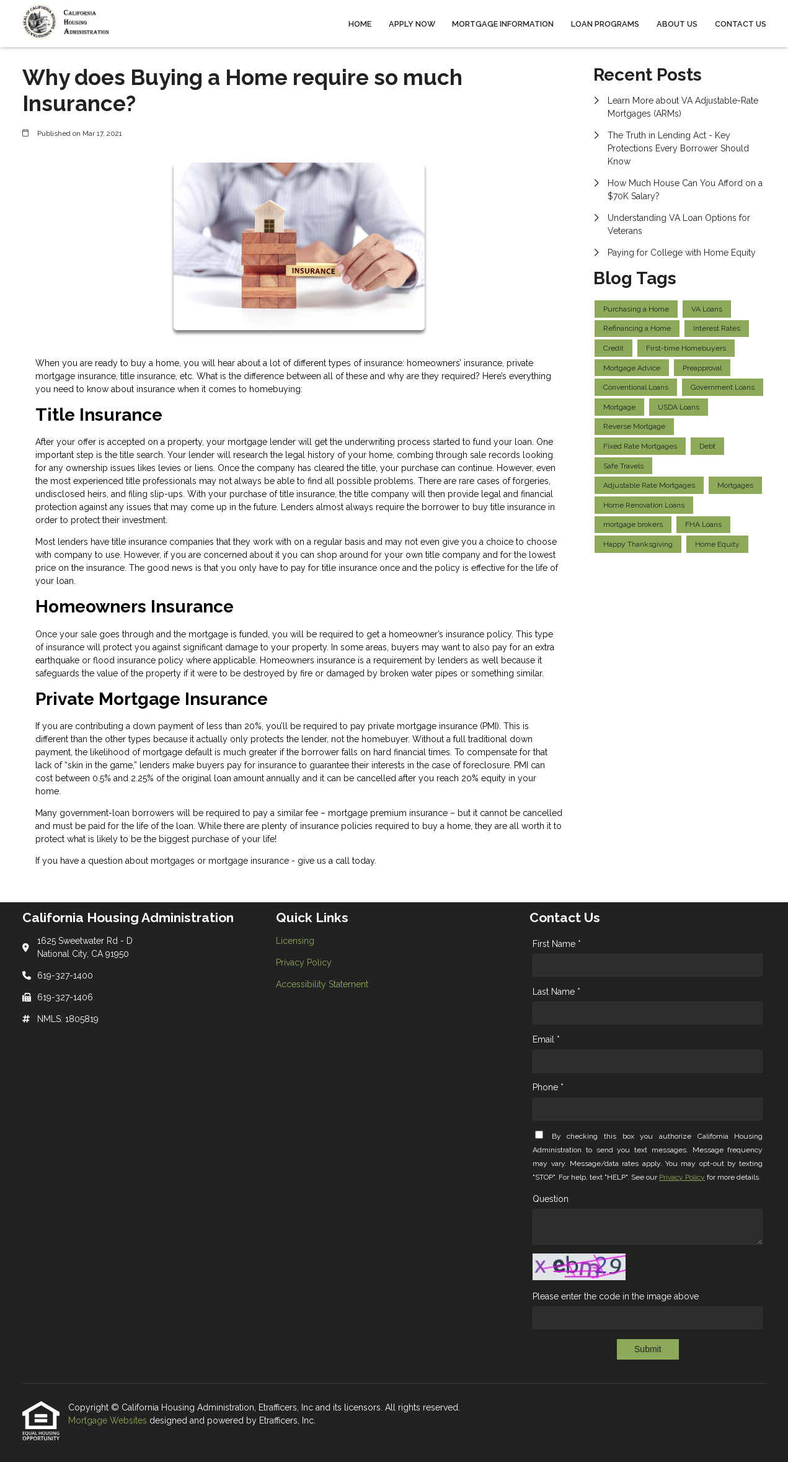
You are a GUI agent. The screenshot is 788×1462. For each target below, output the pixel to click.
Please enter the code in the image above (616, 1296)
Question (551, 1199)
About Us (677, 24)
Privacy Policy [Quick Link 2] (304, 962)
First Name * (557, 944)
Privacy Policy (682, 1177)
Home (359, 24)
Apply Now (412, 24)
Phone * (548, 1087)
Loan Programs (605, 24)
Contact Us (740, 24)
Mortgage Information (503, 24)
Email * (546, 1039)
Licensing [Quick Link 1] (295, 941)
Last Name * (556, 992)
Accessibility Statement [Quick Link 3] (322, 984)
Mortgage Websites (108, 1420)
